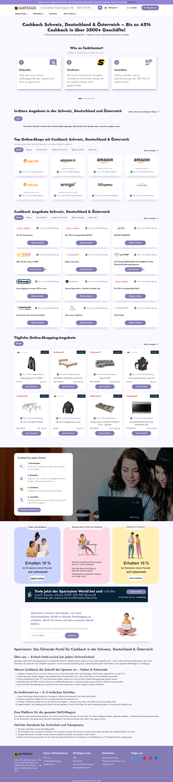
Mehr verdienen (69, 14)
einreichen (72, 636)
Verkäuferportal (108, 764)
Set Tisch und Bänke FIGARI (31, 422)
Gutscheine (53, 14)
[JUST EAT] (31, 165)
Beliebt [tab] (19, 149)
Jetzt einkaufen (32, 386)
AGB (74, 758)
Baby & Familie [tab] (78, 149)
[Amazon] (68, 165)
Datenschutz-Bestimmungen (83, 764)
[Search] (57, 8)
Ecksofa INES (104, 378)
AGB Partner (77, 761)
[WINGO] (68, 189)
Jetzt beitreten (135, 592)
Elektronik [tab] (93, 149)
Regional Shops (20, 14)
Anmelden (132, 8)
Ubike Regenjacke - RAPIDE (31, 378)
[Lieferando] (31, 189)
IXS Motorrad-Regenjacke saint (68, 422)
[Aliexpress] (105, 189)
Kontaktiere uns (49, 764)
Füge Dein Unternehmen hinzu (113, 761)
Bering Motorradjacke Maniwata (141, 378)
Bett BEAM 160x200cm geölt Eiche (68, 378)
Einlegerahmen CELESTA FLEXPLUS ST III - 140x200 (104, 423)
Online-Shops (37, 14)
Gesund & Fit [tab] (41, 149)
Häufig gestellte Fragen (52, 761)
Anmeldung (141, 598)
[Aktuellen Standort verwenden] (100, 8)
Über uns (47, 758)
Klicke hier (132, 2)
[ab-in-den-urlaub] (142, 189)
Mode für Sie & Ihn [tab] (59, 149)
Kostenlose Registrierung (29, 510)
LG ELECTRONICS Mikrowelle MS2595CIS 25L (141, 423)
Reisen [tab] (29, 149)
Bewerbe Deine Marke (110, 758)
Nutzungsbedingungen (81, 768)
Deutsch (112, 8)
